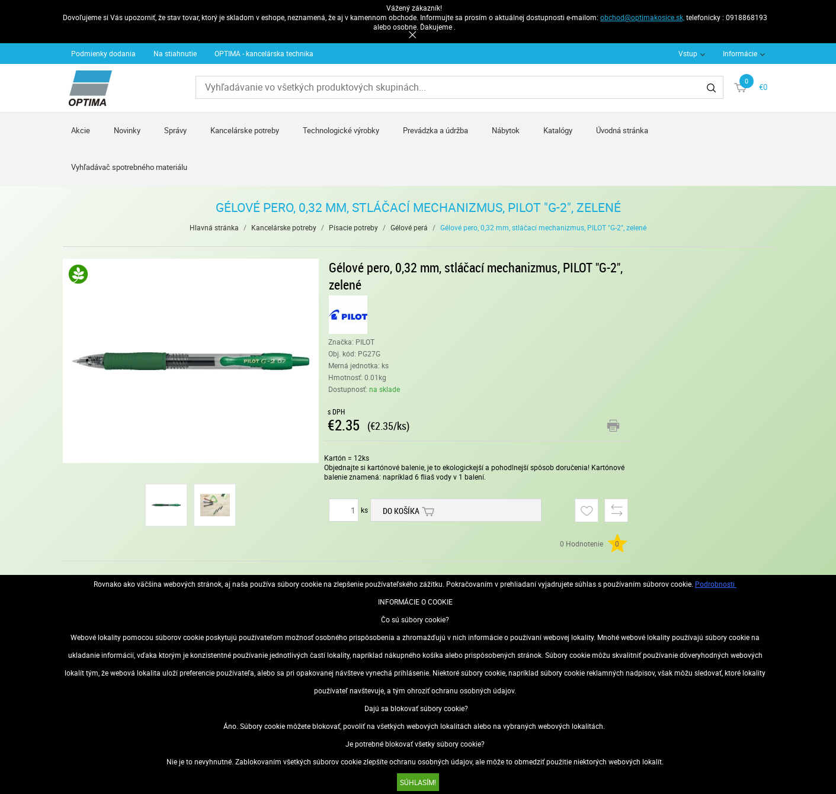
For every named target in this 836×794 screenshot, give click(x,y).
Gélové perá (409, 227)
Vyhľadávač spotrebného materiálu (129, 167)
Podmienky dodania (103, 53)
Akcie (80, 130)
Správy (175, 130)
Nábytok (506, 130)
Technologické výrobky (341, 130)
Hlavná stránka (214, 227)
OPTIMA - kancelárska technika (263, 53)
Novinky (127, 130)
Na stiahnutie (175, 53)
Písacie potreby (353, 227)
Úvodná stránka (622, 130)
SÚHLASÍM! (418, 782)
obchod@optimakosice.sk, (642, 17)
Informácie (740, 53)
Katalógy (557, 130)
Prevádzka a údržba (435, 130)
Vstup (687, 53)
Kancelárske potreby (244, 130)
